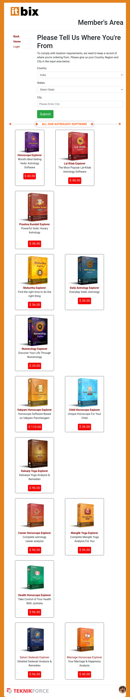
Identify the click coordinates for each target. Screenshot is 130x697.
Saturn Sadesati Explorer (34, 657)
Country (42, 68)
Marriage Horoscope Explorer (84, 657)
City (39, 97)
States (41, 82)
